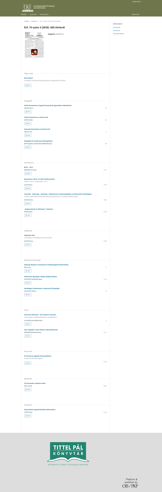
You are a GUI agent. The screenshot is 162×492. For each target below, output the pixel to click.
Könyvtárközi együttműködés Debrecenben (39, 410)
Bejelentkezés (137, 1)
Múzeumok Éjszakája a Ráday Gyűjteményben (40, 277)
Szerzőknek (116, 30)
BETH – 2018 (28, 167)
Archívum (33, 14)
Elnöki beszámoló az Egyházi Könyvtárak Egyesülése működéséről (47, 105)
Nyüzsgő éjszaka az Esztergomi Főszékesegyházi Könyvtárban (46, 265)
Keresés (135, 14)
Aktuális (24, 14)
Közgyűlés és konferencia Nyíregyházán (38, 141)
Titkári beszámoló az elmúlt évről (36, 117)
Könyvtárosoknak (118, 34)
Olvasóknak (116, 27)
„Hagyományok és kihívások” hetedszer (38, 209)
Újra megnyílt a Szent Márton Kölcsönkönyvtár (41, 330)
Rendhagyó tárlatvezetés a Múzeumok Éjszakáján (42, 288)
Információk (44, 14)
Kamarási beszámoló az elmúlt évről (37, 129)
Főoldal (26, 21)
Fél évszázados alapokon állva (35, 383)
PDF (28, 85)
